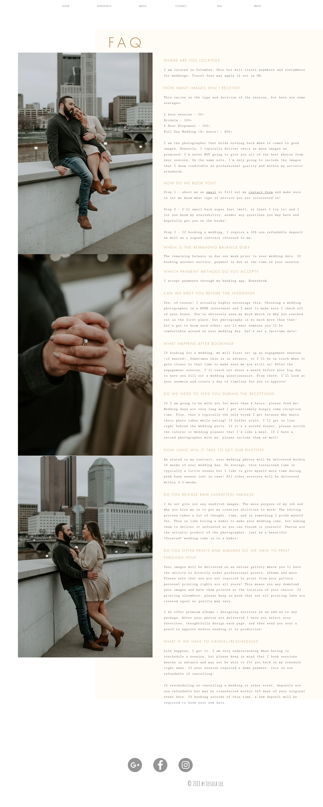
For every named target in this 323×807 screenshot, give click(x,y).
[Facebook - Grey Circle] (160, 765)
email (211, 192)
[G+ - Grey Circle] (135, 765)
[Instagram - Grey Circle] (186, 765)
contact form (261, 192)
